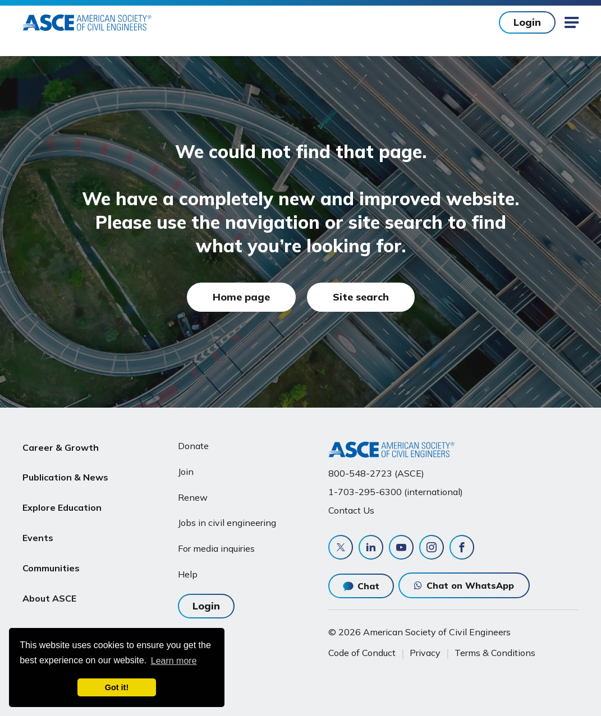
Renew (193, 497)
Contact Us (351, 510)
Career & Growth (60, 445)
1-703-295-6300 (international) (395, 491)
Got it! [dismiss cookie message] (117, 687)
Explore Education (62, 499)
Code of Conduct (362, 652)
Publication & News (65, 472)
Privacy (425, 652)
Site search (361, 296)
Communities (51, 552)
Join (186, 471)
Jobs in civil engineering (227, 522)
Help (188, 574)
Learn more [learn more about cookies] (174, 661)
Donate (193, 445)
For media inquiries (216, 548)
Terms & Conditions (495, 652)
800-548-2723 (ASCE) (376, 473)
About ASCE (49, 579)
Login (527, 22)
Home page (241, 296)
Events (37, 526)
